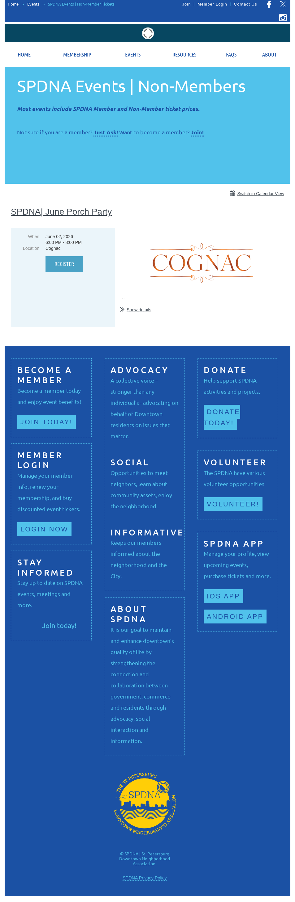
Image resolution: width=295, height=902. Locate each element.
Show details (139, 309)
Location (31, 248)
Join (186, 4)
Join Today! (46, 422)
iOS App (223, 596)
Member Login (212, 4)
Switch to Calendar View (260, 193)
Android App (235, 616)
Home (13, 3)
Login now (44, 529)
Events (33, 3)
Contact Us (245, 4)
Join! (197, 132)
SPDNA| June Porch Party (61, 211)
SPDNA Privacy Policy (145, 877)
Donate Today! (222, 417)
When (33, 236)
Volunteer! (233, 504)
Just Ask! (105, 132)
